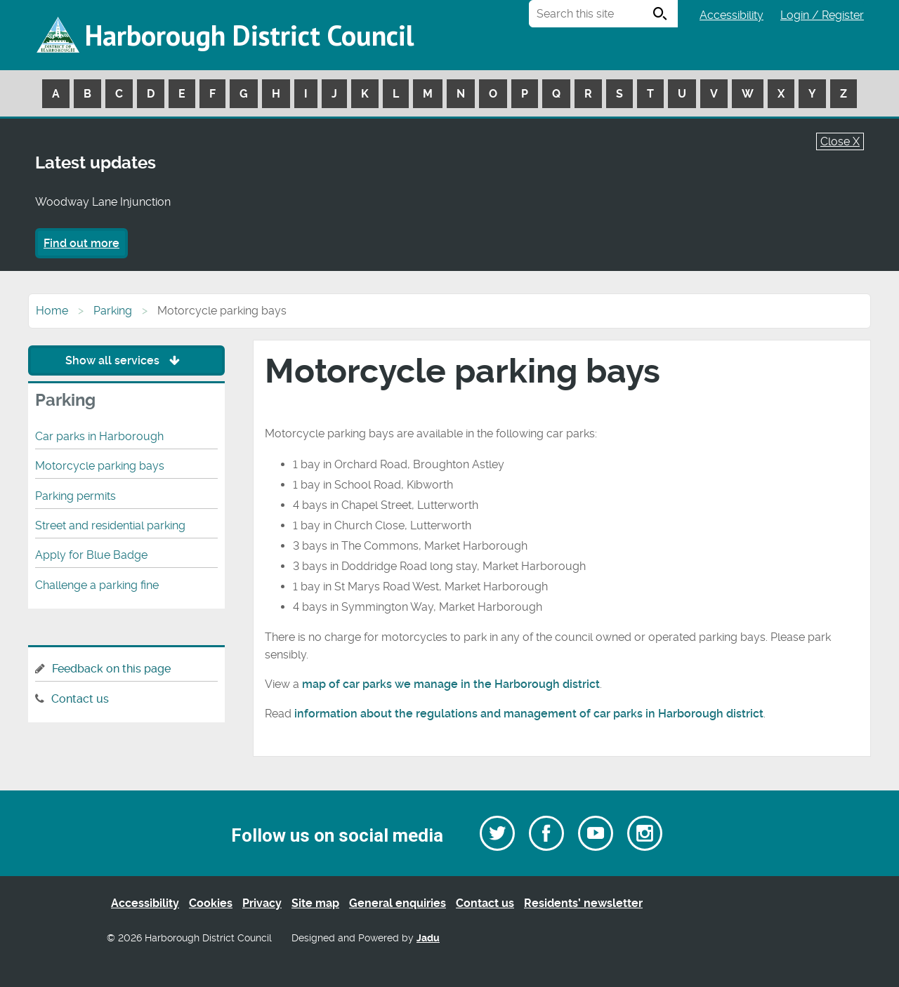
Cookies (210, 903)
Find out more (81, 243)
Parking (112, 310)
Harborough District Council (249, 35)
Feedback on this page (111, 668)
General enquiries (397, 903)
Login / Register (822, 15)
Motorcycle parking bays (99, 465)
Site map (315, 903)
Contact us (80, 699)
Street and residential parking (110, 525)
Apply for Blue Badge (91, 555)
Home (52, 310)
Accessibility (731, 15)
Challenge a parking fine (97, 585)
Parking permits (75, 496)
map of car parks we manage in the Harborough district (451, 684)
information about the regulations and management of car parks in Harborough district (528, 713)
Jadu (428, 938)
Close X (840, 141)
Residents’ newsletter (583, 903)
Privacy (262, 903)
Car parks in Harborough (99, 436)
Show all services (126, 360)
